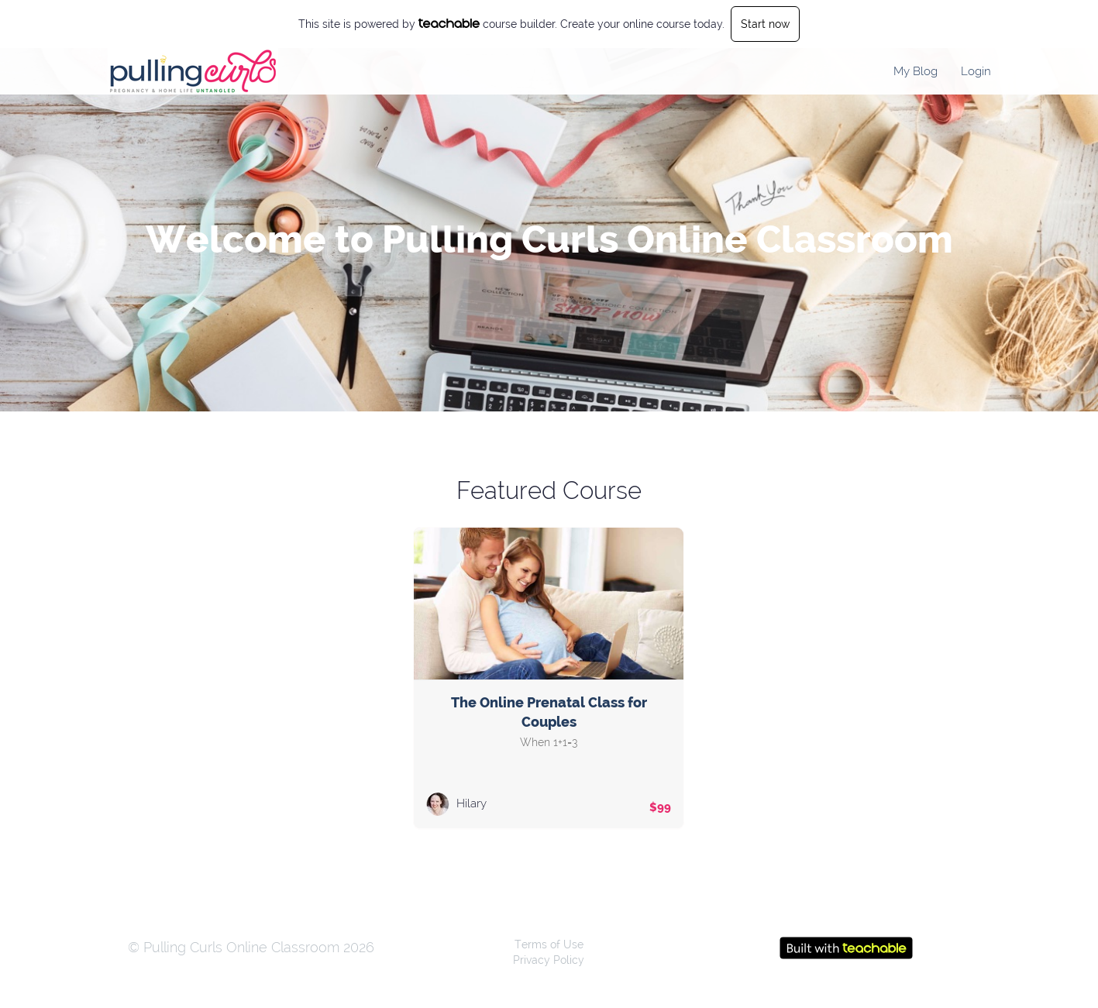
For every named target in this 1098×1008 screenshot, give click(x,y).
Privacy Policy (548, 960)
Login (976, 71)
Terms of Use (549, 944)
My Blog (915, 71)
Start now (765, 24)
